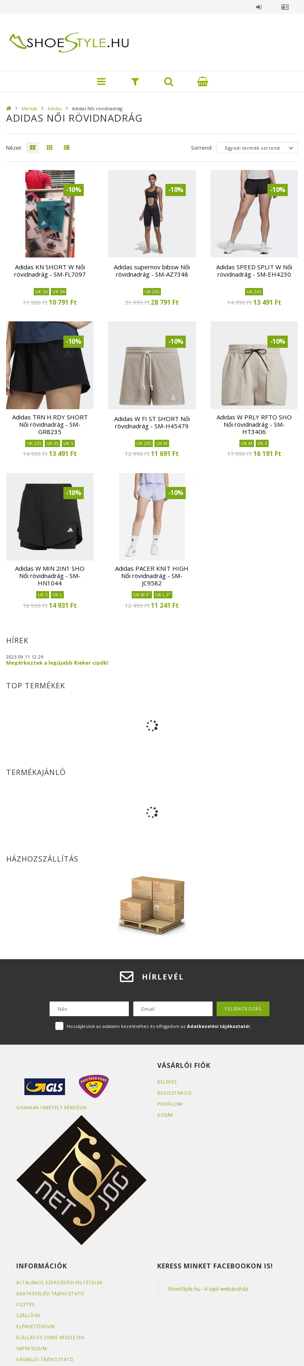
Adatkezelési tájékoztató (50, 1293)
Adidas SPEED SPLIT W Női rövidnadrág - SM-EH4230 (254, 270)
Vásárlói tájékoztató (45, 1359)
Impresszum (31, 1348)
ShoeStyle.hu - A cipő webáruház (208, 1288)
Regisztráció (174, 1093)
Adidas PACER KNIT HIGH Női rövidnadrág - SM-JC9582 (152, 576)
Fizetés (25, 1304)
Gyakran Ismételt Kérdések (51, 1107)
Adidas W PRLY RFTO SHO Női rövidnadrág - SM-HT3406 (254, 424)
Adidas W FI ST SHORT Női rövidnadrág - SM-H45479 (152, 422)
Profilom (169, 1104)
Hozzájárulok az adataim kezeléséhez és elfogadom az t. (159, 1026)
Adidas (55, 108)
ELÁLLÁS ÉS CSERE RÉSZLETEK (50, 1337)
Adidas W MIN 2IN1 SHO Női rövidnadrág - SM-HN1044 (50, 576)
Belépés (259, 7)
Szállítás (28, 1315)
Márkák (29, 108)
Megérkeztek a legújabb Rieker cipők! (57, 663)
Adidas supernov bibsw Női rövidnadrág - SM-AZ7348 (152, 270)
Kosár (165, 1115)
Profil (285, 7)
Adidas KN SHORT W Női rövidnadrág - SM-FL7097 (50, 270)
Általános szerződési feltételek (59, 1282)
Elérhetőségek (35, 1326)
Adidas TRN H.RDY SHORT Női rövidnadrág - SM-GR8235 (50, 424)
